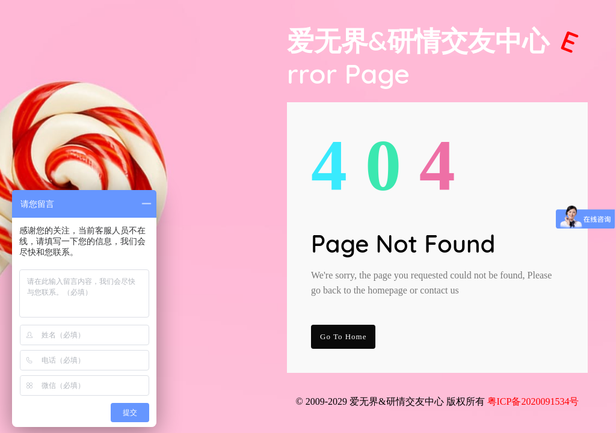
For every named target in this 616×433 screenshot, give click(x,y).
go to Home (343, 336)
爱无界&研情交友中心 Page (435, 57)
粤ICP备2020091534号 (533, 401)
